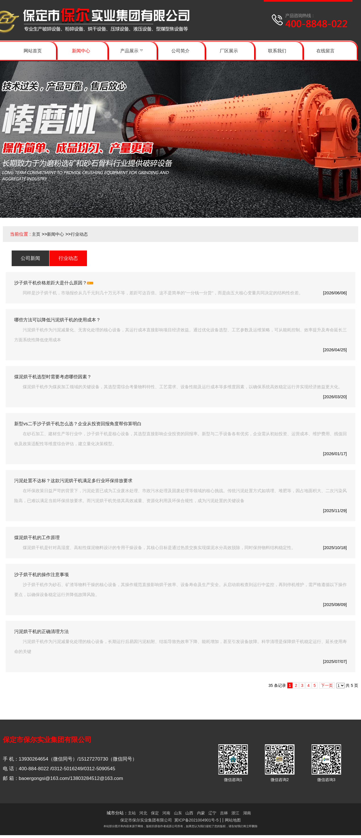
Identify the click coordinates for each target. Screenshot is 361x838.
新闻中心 (55, 234)
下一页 (327, 685)
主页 (36, 234)
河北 (143, 813)
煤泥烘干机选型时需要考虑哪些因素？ (53, 376)
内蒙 (201, 813)
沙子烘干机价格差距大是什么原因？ (50, 282)
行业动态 (79, 234)
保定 (155, 813)
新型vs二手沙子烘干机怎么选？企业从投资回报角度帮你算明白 (78, 423)
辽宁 (212, 813)
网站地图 (233, 820)
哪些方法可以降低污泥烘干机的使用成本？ (57, 319)
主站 (132, 813)
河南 (166, 813)
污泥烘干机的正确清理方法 (41, 631)
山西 (189, 813)
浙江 (235, 813)
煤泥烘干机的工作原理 (37, 537)
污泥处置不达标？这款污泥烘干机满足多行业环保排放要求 (73, 480)
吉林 (224, 813)
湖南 (247, 813)
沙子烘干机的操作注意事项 (41, 574)
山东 (178, 813)
